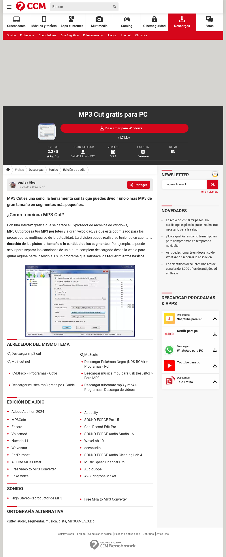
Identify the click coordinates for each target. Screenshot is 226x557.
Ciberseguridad (154, 22)
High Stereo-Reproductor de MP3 (36, 498)
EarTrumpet (20, 455)
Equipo (81, 534)
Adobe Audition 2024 (27, 412)
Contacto (148, 534)
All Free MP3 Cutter (26, 462)
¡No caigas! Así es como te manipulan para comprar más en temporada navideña (191, 241)
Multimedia (99, 22)
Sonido (11, 35)
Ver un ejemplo (209, 191)
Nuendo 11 (19, 441)
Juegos (112, 35)
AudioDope (93, 469)
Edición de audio (74, 169)
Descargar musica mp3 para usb (109, 373)
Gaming (126, 22)
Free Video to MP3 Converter (33, 469)
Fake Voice (19, 476)
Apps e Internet (71, 22)
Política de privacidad (127, 534)
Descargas (182, 22)
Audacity (91, 413)
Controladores (47, 35)
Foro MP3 (92, 378)
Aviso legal (163, 534)
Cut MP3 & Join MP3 (83, 156)
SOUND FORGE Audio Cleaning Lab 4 (113, 455)
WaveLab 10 (94, 441)
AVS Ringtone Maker (100, 476)
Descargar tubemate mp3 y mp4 (109, 385)
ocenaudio (92, 448)
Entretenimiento (93, 35)
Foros (209, 22)
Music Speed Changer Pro (104, 462)
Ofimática (141, 35)
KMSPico (18, 373)
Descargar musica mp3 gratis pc (36, 385)
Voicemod (19, 434)
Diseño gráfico (70, 35)
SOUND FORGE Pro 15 (101, 420)
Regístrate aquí (66, 534)
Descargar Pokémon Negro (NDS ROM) (114, 362)
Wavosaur (19, 448)
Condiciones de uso (100, 534)
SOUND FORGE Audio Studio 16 (109, 434)
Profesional (27, 35)
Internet (126, 35)
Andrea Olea (27, 182)
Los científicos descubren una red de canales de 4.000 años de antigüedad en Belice (191, 268)
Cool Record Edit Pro (100, 427)
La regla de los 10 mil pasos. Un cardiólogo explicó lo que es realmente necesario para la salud (192, 224)
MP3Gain (18, 420)
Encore (16, 427)
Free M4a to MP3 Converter (105, 499)
